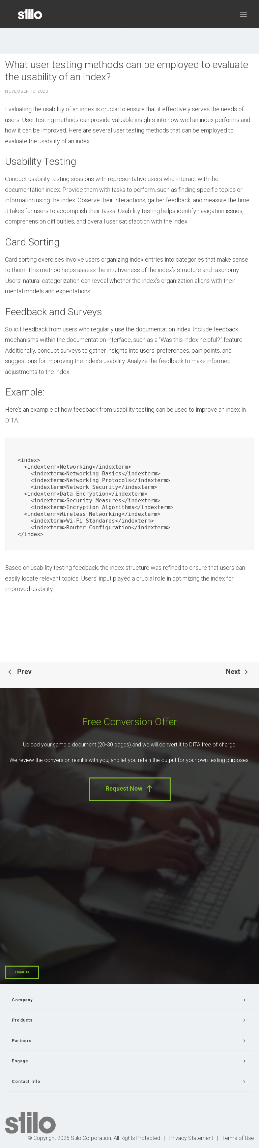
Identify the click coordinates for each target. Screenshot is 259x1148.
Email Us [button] (22, 972)
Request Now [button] (130, 789)
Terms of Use (238, 1138)
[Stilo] (30, 14)
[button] (243, 14)
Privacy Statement (191, 1138)
